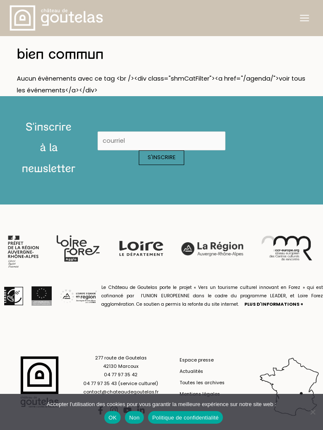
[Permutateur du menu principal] (304, 18)
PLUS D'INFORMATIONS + (273, 304)
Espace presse (197, 360)
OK (112, 417)
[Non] (312, 412)
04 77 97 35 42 (121, 375)
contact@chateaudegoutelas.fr (121, 392)
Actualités (191, 371)
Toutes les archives (202, 383)
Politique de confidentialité (185, 417)
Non (134, 417)
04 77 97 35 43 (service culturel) (120, 383)
